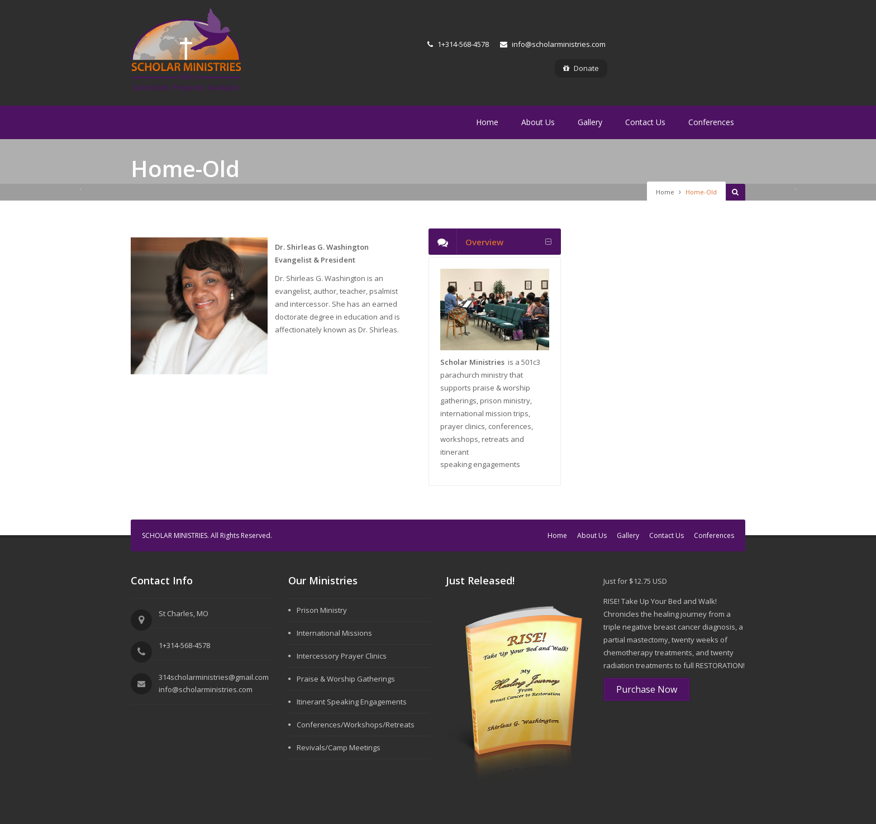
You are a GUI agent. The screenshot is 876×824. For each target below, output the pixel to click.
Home (487, 122)
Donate (581, 68)
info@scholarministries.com (553, 44)
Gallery (590, 122)
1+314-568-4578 (458, 44)
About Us (538, 122)
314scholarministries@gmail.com (214, 677)
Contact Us (645, 122)
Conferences (711, 122)
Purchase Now (646, 689)
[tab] (495, 241)
